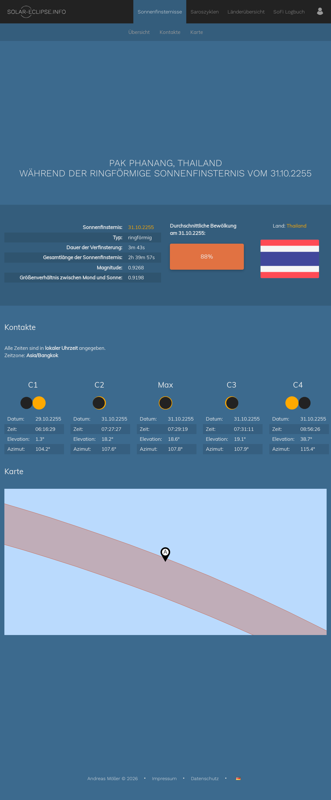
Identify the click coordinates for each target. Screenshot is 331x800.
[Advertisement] (165, 91)
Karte (196, 32)
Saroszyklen (205, 12)
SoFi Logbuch (289, 12)
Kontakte (170, 32)
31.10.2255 (141, 227)
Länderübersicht (246, 12)
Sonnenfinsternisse (160, 12)
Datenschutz (205, 778)
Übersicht (139, 32)
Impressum (164, 778)
